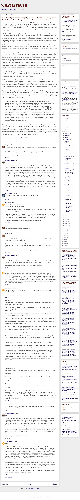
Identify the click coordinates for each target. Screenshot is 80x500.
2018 (65, 126)
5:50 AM (7, 401)
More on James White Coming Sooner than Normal (69, 190)
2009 (65, 237)
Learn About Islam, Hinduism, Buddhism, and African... (68, 160)
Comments (66, 409)
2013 (65, 230)
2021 (65, 120)
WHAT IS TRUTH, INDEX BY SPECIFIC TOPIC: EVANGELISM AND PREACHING (69, 329)
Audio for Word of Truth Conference (70, 51)
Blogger (48, 497)
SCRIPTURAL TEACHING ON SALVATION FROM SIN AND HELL (69, 432)
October (66, 137)
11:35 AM (7, 410)
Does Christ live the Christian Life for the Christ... (69, 148)
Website (64, 33)
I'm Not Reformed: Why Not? (69, 164)
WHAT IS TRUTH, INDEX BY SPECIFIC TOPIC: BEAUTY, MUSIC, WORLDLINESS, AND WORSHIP (69, 291)
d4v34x (7, 145)
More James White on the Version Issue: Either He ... (69, 210)
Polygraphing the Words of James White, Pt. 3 (68, 178)
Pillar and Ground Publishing (68, 32)
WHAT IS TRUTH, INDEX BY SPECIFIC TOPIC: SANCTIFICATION (70, 349)
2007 (65, 241)
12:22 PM (7, 230)
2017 (65, 128)
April (66, 219)
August (66, 141)
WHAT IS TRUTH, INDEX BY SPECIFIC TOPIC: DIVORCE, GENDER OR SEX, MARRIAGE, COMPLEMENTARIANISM (68, 314)
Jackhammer (65, 422)
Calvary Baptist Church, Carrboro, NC (69, 373)
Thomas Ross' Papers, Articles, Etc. (69, 435)
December (67, 133)
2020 (65, 122)
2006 (65, 243)
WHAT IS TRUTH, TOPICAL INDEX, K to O (69, 266)
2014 (65, 228)
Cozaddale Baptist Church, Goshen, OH (70, 380)
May (66, 217)
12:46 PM (7, 365)
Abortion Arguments (68, 166)
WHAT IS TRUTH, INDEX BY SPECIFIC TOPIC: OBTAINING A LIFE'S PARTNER (69, 334)
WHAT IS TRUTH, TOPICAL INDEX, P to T (69, 269)
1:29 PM (7, 268)
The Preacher (9, 202)
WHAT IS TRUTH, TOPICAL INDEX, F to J (69, 262)
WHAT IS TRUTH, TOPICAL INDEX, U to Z (69, 272)
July (66, 214)
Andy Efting (64, 107)
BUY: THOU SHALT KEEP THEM (69, 420)
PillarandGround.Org (66, 429)
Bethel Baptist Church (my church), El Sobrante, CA (69, 367)
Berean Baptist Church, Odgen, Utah (70, 364)
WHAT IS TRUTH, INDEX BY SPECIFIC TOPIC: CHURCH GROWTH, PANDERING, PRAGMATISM (68, 302)
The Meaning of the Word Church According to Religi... (69, 144)
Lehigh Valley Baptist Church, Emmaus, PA (68, 390)
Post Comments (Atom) (33, 488)
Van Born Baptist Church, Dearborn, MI (70, 399)
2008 (65, 239)
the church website (67, 39)
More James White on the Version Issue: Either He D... (69, 198)
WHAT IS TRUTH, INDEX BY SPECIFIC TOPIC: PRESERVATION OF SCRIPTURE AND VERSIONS (69, 341)
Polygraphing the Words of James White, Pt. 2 (68, 182)
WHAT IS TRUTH (14, 5)
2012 (65, 232)
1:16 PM (7, 474)
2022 (65, 118)
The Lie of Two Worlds (69, 157)
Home (30, 484)
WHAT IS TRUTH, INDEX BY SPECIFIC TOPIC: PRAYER (68, 337)
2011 (65, 234)
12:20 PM (7, 438)
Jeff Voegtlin (65, 425)
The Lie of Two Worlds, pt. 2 (69, 151)
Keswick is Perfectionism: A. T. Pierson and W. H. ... (69, 170)
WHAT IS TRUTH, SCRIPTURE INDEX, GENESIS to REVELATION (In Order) (69, 276)
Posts (64, 407)
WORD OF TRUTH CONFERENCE (69, 49)
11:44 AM (7, 223)
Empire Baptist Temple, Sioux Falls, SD (70, 383)
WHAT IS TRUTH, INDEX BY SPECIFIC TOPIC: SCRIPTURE (68, 352)
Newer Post (5, 484)
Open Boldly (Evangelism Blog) (69, 427)
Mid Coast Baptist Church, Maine (69, 392)
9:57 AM (7, 199)
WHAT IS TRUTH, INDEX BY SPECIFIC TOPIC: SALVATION (68, 345)
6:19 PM (7, 285)
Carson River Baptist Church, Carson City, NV (68, 377)
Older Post (55, 484)
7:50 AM (7, 190)
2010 (65, 235)
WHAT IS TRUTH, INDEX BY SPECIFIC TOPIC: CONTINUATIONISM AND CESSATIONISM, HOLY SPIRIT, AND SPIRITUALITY (70, 308)
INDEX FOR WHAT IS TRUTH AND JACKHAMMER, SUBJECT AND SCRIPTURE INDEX (69, 22)
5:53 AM (7, 157)
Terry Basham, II (9, 193)
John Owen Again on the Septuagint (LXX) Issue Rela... (69, 174)
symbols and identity (67, 101)
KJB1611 (7, 271)
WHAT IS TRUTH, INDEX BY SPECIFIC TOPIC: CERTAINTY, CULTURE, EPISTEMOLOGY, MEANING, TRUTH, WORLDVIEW (69, 296)
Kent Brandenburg (10, 160)
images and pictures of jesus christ (69, 85)
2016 (65, 130)
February (67, 223)
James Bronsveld (9, 441)
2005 (65, 245)
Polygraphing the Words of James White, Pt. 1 (68, 186)
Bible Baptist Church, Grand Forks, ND (69, 370)
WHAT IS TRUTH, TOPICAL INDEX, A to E (69, 259)
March (66, 221)
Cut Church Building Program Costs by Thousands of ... (68, 194)
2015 (65, 131)
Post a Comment (8, 477)
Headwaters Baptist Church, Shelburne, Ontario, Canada (68, 387)
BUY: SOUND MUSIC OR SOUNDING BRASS (67, 418)
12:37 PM (7, 252)
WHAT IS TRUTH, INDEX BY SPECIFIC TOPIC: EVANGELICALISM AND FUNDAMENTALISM (68, 324)
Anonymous (64, 92)
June (66, 215)
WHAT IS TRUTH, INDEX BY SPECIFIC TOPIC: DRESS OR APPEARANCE (68, 319)
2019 (65, 124)
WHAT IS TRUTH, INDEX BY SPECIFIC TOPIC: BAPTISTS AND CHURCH (69, 287)
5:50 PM (7, 380)
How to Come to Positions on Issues (69, 154)
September (67, 139)
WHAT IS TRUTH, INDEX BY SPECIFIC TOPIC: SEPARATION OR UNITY (69, 356)
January (66, 225)
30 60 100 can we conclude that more (69, 93)
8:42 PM (7, 297)
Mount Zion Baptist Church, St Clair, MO (70, 395)
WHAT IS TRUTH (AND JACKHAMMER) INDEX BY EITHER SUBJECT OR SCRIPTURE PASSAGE (69, 255)
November (67, 135)
